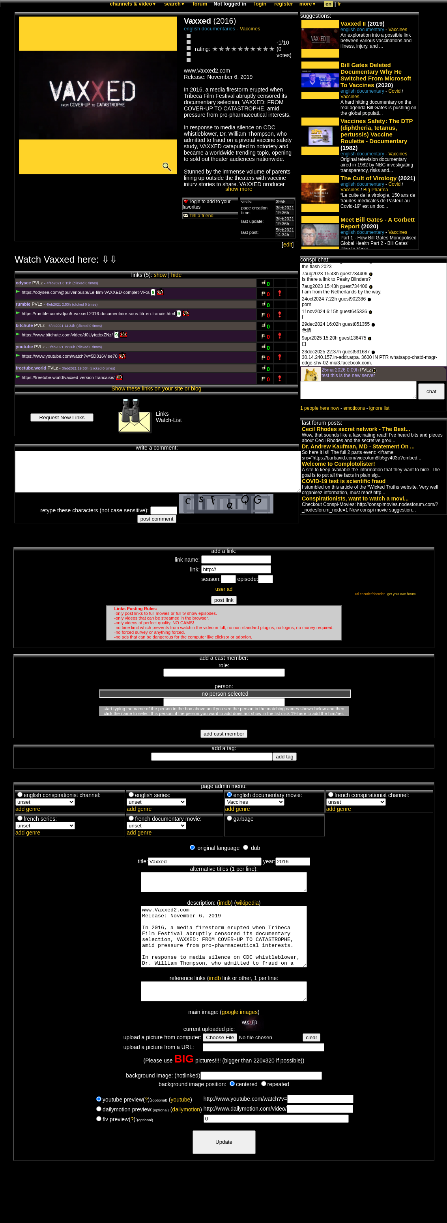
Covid (394, 91)
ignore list (379, 408)
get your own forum (401, 594)
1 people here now (319, 408)
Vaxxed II (353, 23)
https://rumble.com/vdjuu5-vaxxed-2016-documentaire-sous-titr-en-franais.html (95, 313)
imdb (225, 906)
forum (200, 4)
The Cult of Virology (368, 178)
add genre (27, 809)
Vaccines (250, 29)
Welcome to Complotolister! (338, 464)
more (307, 4)
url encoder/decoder (370, 594)
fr (339, 4)
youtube (180, 1118)
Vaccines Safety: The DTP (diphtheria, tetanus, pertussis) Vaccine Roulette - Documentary (376, 131)
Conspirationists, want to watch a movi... (355, 498)
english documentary (362, 29)
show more (238, 189)
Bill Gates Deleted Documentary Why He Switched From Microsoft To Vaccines (375, 75)
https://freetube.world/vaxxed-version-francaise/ (65, 377)
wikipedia (247, 906)
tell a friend (198, 215)
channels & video (133, 4)
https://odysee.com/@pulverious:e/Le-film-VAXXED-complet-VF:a (83, 292)
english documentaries (209, 29)
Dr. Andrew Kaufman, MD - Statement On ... (358, 446)
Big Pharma (375, 189)
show (160, 275)
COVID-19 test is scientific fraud (343, 481)
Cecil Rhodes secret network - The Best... (356, 429)
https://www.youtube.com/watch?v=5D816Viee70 (67, 356)
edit (287, 244)
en (328, 4)
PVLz (37, 282)
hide (176, 275)
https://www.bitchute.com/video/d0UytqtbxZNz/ (64, 334)
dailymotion (186, 1128)
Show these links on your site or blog (157, 388)
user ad (223, 589)
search (174, 4)
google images (240, 1031)
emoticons (354, 408)
